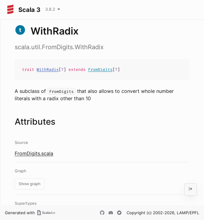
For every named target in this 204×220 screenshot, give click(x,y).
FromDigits (100, 69)
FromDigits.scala (34, 153)
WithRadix (48, 69)
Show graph (29, 184)
